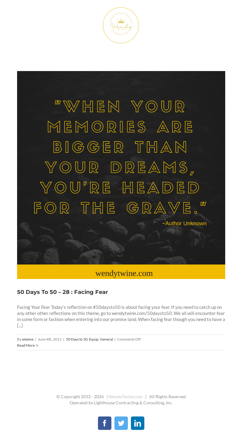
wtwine (28, 339)
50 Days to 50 (77, 339)
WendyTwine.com (126, 396)
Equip (94, 339)
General (106, 339)
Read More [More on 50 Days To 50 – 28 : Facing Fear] (26, 345)
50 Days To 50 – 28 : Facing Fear (62, 292)
